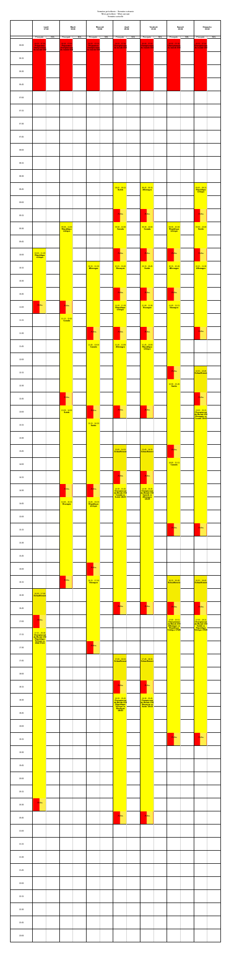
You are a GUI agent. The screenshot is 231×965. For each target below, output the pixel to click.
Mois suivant (124, 14)
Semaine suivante (126, 11)
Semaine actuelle (115, 16)
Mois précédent (109, 14)
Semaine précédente (106, 11)
